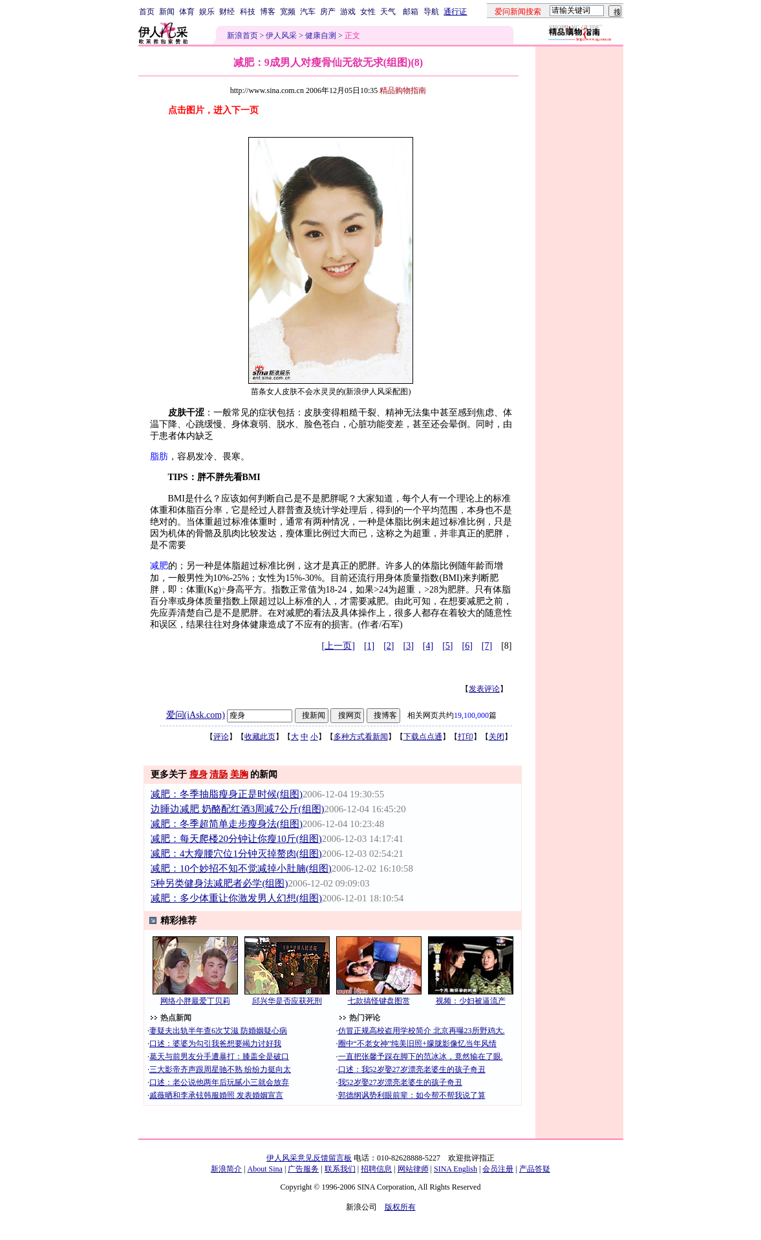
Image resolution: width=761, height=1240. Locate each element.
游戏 (348, 11)
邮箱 (410, 11)
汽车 (308, 11)
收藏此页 (259, 736)
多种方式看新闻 (361, 736)
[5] (447, 646)
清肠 (218, 774)
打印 (465, 736)
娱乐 (207, 11)
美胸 (239, 774)
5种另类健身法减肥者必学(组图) (219, 883)
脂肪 (159, 456)
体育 (187, 11)
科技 (247, 11)
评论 (221, 736)
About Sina (265, 1168)
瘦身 (198, 774)
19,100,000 (471, 715)
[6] (467, 646)
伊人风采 (281, 35)
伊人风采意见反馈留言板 (309, 1157)
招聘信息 (376, 1168)
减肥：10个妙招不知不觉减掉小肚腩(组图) (241, 868)
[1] (369, 646)
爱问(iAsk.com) (195, 715)
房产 (328, 11)
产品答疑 (534, 1168)
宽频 (287, 11)
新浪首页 (242, 35)
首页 (147, 11)
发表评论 (484, 688)
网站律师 (413, 1168)
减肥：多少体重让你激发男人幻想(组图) (236, 898)
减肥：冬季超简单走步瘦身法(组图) (227, 824)
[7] (487, 646)
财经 (227, 11)
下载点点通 (422, 736)
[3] (408, 646)
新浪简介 (226, 1168)
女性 (368, 11)
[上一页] (338, 646)
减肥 (159, 566)
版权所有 (400, 1207)
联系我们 (340, 1168)
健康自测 (320, 35)
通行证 (455, 11)
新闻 (167, 11)
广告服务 (303, 1168)
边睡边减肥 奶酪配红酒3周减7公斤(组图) (238, 809)
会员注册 (497, 1168)
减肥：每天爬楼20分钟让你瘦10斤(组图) (236, 839)
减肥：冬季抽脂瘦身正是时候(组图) (227, 794)
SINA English (455, 1168)
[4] (428, 646)
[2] (388, 646)
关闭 (496, 736)
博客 (267, 11)
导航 (431, 11)
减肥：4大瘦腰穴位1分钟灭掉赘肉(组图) (236, 853)
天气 (388, 11)
